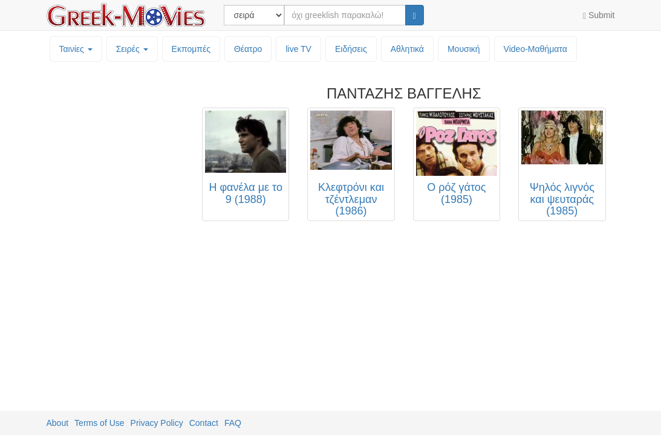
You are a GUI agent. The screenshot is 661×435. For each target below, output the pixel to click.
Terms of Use (99, 423)
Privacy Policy (157, 423)
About (58, 423)
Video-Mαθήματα (535, 49)
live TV (298, 49)
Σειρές (132, 49)
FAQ (232, 423)
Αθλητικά (407, 49)
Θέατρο (248, 49)
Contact (203, 423)
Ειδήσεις (351, 49)
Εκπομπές (191, 49)
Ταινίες (76, 49)
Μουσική (464, 49)
